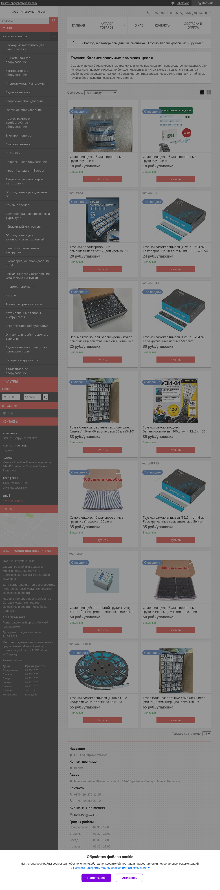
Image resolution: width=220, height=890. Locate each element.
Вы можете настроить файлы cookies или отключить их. (108, 868)
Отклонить (129, 877)
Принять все (96, 877)
